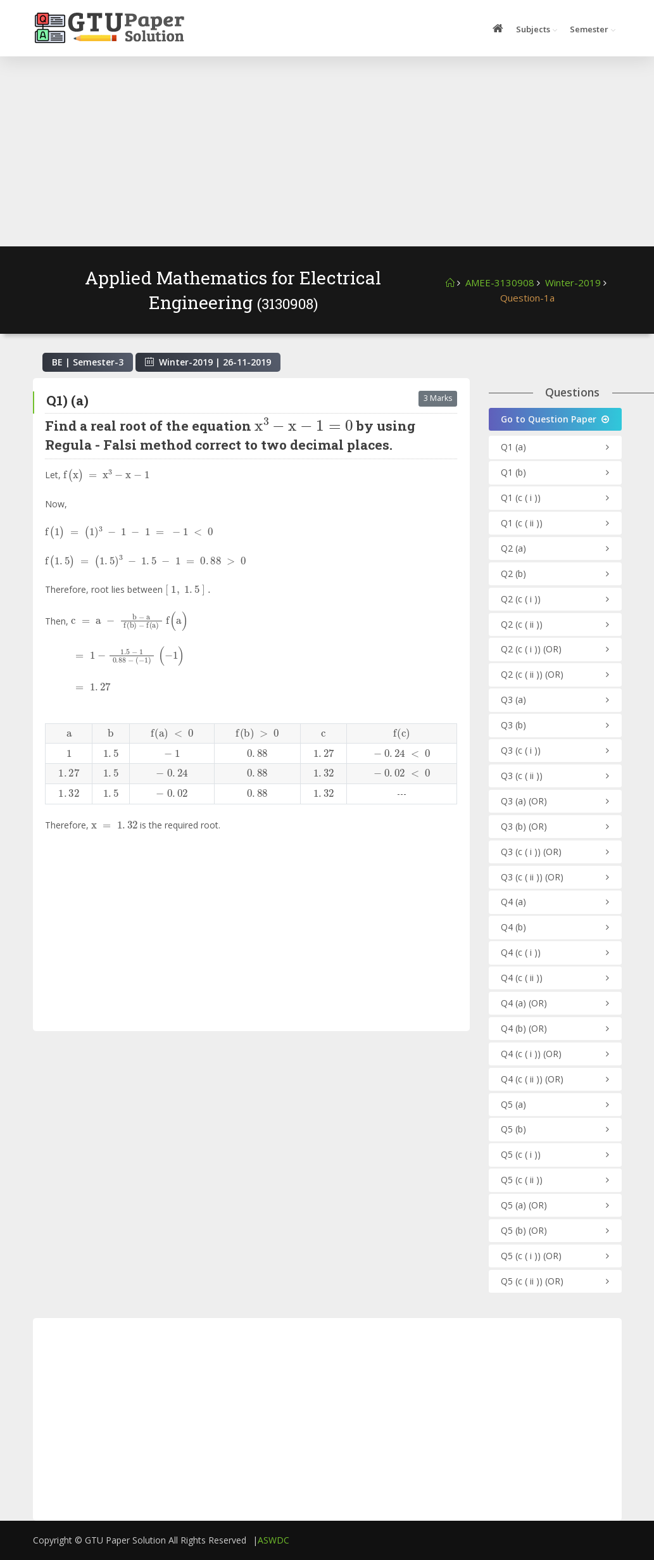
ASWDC (273, 1540)
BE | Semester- (87, 362)
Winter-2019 (573, 282)
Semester (589, 29)
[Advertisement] (327, 151)
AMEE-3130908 (499, 282)
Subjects (533, 29)
